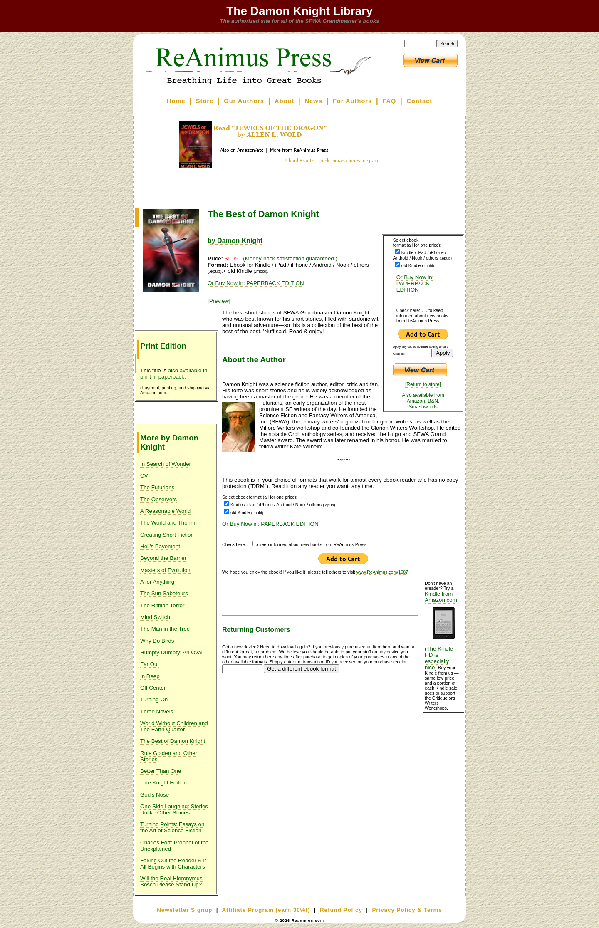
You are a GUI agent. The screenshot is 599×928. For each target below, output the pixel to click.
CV (144, 476)
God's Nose (154, 795)
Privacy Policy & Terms (407, 910)
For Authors (352, 101)
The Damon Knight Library (299, 11)
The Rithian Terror (162, 605)
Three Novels (156, 711)
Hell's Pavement (160, 546)
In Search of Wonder (165, 464)
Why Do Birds (157, 641)
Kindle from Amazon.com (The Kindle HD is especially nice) (443, 631)
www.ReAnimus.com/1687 (382, 571)
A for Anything (157, 582)
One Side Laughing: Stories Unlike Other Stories (174, 809)
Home (176, 101)
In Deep (150, 676)
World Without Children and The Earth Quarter (174, 726)
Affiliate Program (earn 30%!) (266, 910)
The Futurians (157, 487)
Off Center (153, 688)
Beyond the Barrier (163, 558)
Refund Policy (341, 910)
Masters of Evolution (165, 570)
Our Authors (244, 101)
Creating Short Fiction (167, 535)
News (313, 101)
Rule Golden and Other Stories (168, 756)
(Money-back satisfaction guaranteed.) (290, 258)
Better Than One (160, 771)
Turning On (154, 699)
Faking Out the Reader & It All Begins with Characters (173, 863)
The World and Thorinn (168, 523)
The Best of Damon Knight (172, 741)
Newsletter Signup (184, 910)
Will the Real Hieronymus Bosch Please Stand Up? (171, 881)
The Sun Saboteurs (164, 593)
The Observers (158, 499)
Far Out (149, 664)
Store (204, 101)
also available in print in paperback (174, 373)
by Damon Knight (235, 240)
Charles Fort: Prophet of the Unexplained (174, 845)
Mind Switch (155, 617)
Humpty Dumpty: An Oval (171, 652)
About (284, 101)
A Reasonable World (165, 511)
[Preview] (219, 301)
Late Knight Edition (163, 783)
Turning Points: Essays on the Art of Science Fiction (172, 827)
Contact (420, 101)
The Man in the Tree (165, 629)
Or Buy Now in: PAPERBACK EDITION (415, 283)
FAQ (389, 101)
